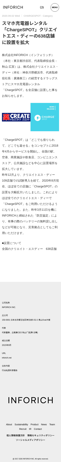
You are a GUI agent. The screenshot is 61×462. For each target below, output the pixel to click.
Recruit (22, 429)
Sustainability (21, 424)
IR (30, 429)
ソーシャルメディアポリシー (30, 440)
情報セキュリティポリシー (40, 435)
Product (34, 424)
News (44, 424)
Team (52, 424)
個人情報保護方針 (16, 435)
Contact (38, 429)
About (9, 424)
